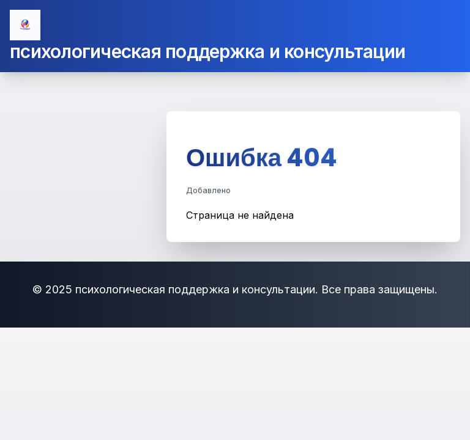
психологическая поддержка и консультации (207, 51)
